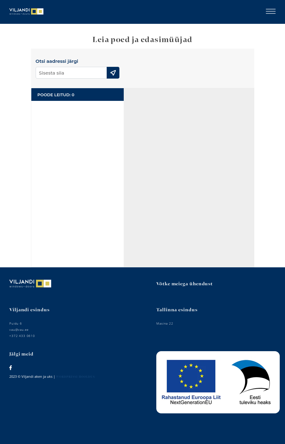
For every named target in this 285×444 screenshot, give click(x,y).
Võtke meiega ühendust (184, 284)
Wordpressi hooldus (75, 377)
